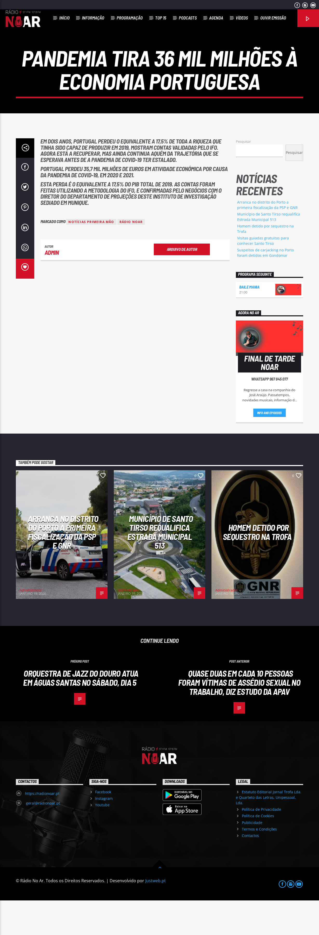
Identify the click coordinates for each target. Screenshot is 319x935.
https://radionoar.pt (42, 828)
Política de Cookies (258, 850)
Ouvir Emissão (273, 17)
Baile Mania (249, 321)
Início (64, 17)
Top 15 (160, 17)
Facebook (103, 826)
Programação (130, 17)
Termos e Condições (259, 863)
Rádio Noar (131, 256)
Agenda (216, 17)
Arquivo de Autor (182, 283)
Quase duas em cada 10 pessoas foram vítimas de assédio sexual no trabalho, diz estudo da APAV (239, 717)
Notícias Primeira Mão (91, 256)
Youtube (102, 839)
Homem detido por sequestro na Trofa (257, 566)
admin (52, 287)
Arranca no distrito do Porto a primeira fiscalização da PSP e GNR (63, 566)
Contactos (250, 870)
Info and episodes (269, 447)
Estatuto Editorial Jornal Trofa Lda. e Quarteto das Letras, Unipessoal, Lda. (268, 832)
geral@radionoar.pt (42, 837)
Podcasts (188, 17)
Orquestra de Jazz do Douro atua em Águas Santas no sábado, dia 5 (80, 712)
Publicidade (252, 857)
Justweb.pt (155, 915)
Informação (93, 17)
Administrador (31, 624)
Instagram (104, 833)
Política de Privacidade (261, 843)
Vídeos (242, 17)
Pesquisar (243, 176)
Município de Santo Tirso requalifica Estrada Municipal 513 (160, 566)
